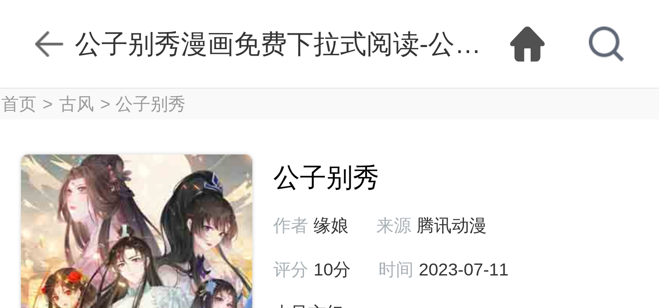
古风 (76, 104)
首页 (18, 104)
